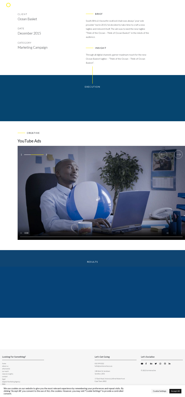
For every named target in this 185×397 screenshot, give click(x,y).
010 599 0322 (99, 363)
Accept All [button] (175, 391)
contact (5, 376)
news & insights (7, 374)
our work (5, 371)
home (4, 363)
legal (3, 379)
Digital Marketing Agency (11, 382)
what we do (6, 369)
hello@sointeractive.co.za (103, 366)
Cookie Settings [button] (159, 391)
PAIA (3, 384)
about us (5, 366)
